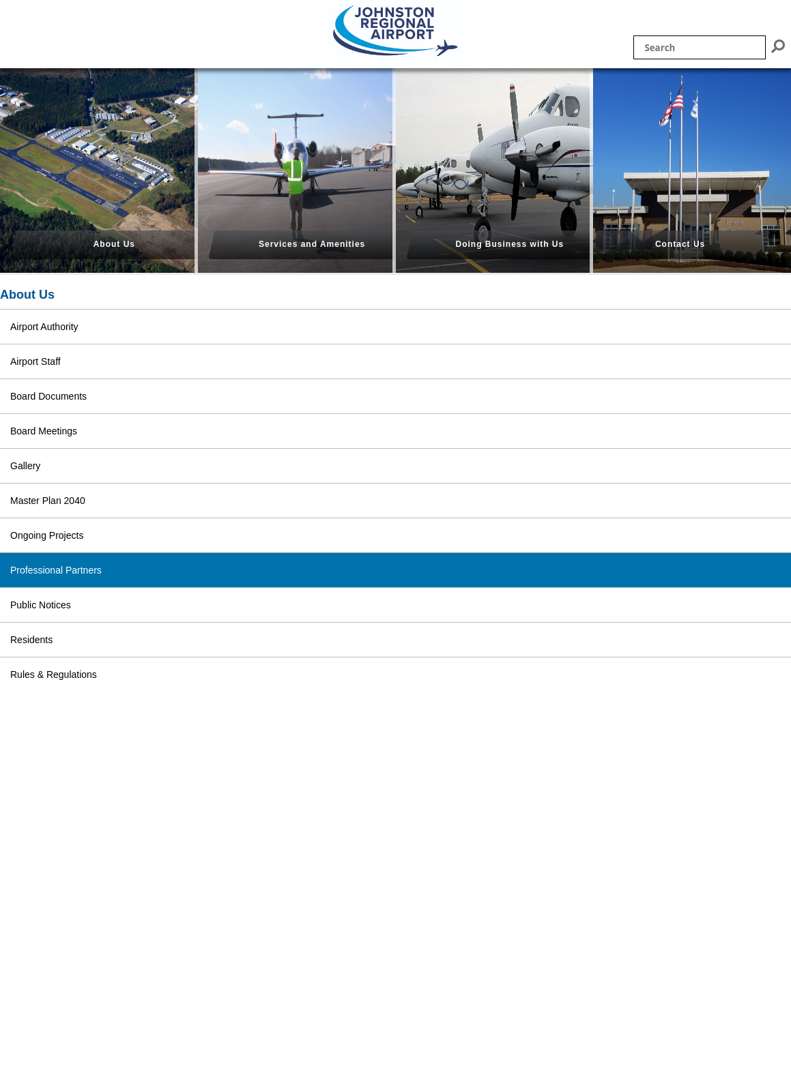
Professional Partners (56, 570)
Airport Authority (44, 326)
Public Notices (40, 604)
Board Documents (48, 396)
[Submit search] (778, 46)
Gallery (25, 465)
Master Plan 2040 (47, 500)
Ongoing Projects (46, 535)
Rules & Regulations (53, 674)
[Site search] (699, 47)
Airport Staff (35, 361)
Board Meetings (43, 431)
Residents (31, 639)
